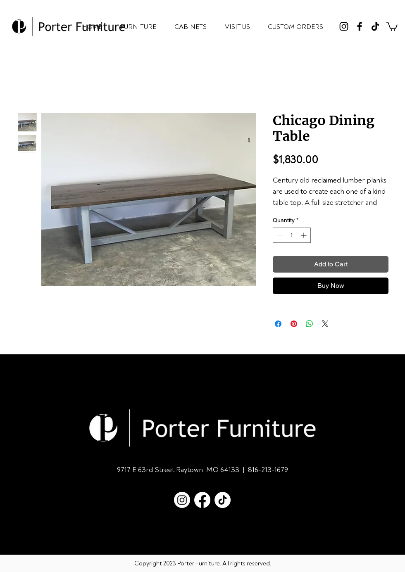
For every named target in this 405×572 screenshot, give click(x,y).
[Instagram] (344, 26)
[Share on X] (325, 324)
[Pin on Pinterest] (294, 324)
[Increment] (304, 235)
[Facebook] (359, 26)
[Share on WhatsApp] (309, 324)
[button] (392, 26)
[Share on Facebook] (278, 324)
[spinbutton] (291, 235)
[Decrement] (279, 235)
